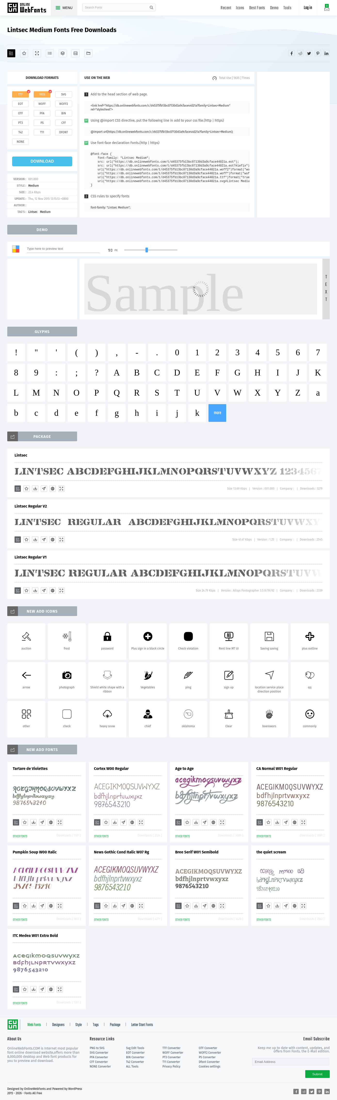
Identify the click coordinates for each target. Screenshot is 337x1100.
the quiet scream (271, 852)
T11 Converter (171, 1062)
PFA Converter (99, 1057)
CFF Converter (99, 1062)
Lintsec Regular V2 (31, 506)
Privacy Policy (171, 1066)
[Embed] (52, 488)
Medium (33, 185)
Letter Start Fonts (142, 1025)
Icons (240, 8)
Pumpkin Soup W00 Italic (35, 852)
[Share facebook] (292, 53)
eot (20, 104)
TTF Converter (171, 1048)
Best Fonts (257, 8)
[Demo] (37, 53)
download (42, 161)
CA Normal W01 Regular (277, 768)
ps (42, 123)
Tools (287, 8)
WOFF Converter (172, 1052)
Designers (58, 1025)
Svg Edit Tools (135, 1048)
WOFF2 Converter (210, 1052)
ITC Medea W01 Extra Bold (35, 935)
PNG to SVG (97, 1048)
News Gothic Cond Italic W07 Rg (121, 852)
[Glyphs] (50, 53)
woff (42, 104)
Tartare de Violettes (30, 768)
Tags (96, 1025)
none (20, 141)
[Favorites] (24, 53)
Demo (274, 8)
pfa (42, 113)
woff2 (63, 104)
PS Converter (207, 1057)
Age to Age (184, 768)
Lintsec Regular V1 (31, 557)
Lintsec (33, 212)
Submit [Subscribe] (317, 1074)
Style (78, 1025)
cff (63, 123)
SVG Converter (99, 1052)
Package (115, 1025)
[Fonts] (88, 53)
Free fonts (29, 8)
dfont (63, 132)
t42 (20, 132)
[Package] (63, 53)
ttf (20, 94)
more (217, 413)
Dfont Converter (209, 1062)
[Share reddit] (300, 53)
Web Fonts (34, 1025)
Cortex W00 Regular (111, 768)
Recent (226, 8)
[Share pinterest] (318, 53)
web (42, 94)
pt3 (20, 123)
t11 (42, 132)
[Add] (11, 53)
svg (63, 94)
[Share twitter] (309, 53)
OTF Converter (208, 1048)
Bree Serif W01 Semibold (197, 852)
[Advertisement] (293, 144)
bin (63, 113)
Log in (308, 7)
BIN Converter (135, 1057)
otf (20, 113)
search (151, 7)
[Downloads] (35, 488)
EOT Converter (135, 1052)
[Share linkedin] (326, 53)
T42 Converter (135, 1062)
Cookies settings (209, 1066)
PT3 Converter (171, 1057)
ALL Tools (132, 1066)
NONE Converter (100, 1066)
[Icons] (76, 53)
